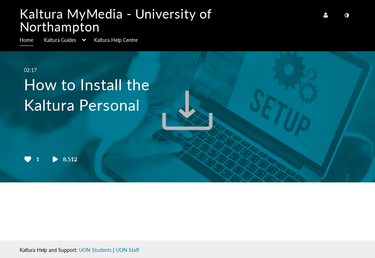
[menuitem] (32, 39)
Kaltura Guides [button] (60, 40)
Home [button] (26, 40)
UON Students (95, 250)
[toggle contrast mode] (347, 15)
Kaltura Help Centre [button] (116, 40)
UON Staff (127, 250)
